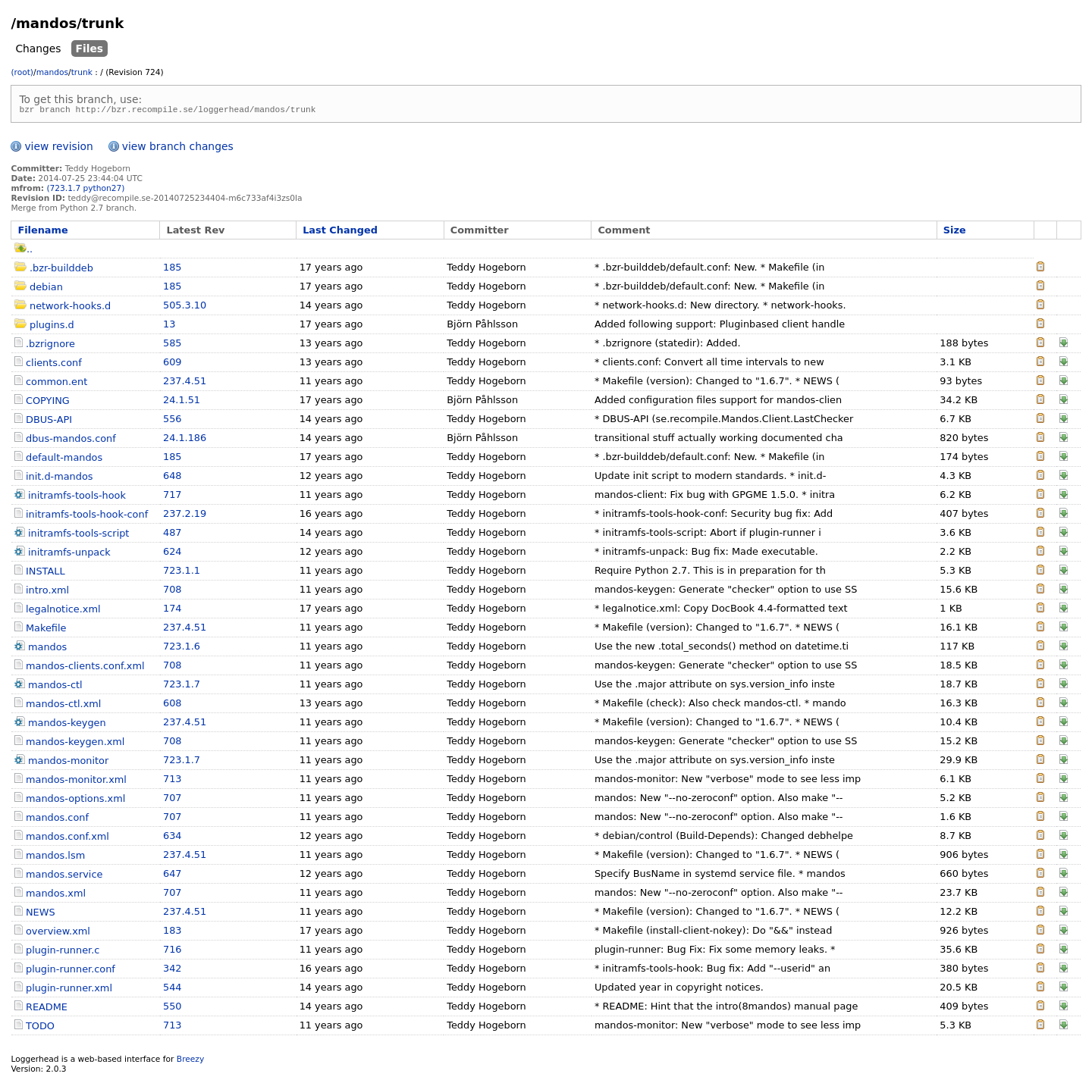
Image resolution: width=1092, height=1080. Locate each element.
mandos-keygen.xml (75, 744)
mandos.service (64, 876)
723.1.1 (181, 572)
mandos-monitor (68, 763)
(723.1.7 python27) (85, 191)
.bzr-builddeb (61, 270)
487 (172, 534)
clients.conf (54, 365)
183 (172, 932)
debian (46, 289)
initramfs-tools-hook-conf (87, 516)
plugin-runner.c (62, 952)
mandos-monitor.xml (76, 781)
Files (90, 48)
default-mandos (64, 459)
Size (954, 232)
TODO (40, 1028)
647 (172, 875)
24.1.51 (181, 402)
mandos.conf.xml (67, 838)
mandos (52, 72)
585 (172, 345)
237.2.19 (184, 515)
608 (172, 705)
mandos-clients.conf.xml (85, 668)
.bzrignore (50, 346)
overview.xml (58, 933)
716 (172, 951)
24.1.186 (184, 440)
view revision (58, 148)
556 (172, 421)
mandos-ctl (55, 687)
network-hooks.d (70, 308)
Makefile (46, 630)
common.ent (56, 384)
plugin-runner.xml (69, 990)
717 (172, 496)
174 (172, 610)
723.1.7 (181, 686)
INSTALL (45, 573)
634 (172, 838)
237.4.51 (184, 383)
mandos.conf (57, 819)
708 (172, 591)
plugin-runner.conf (70, 971)
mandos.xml (56, 895)
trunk (82, 72)
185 (172, 269)
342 (172, 970)
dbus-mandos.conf (71, 440)
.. (23, 251)
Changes (38, 48)
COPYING (48, 403)
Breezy (190, 1061)
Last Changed (340, 232)
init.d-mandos (59, 478)
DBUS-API (49, 421)
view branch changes (178, 148)
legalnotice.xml (63, 611)
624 (172, 553)
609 (172, 364)
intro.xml (47, 592)
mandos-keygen (67, 725)
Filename (42, 232)
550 (172, 1008)
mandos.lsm (55, 857)
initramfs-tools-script (78, 535)
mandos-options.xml (75, 800)
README (46, 1009)
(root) (22, 72)
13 (169, 326)
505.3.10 (184, 307)
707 (172, 800)
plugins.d (52, 327)
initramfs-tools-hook (77, 497)
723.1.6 (181, 648)
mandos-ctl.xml (63, 706)
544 (172, 989)
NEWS (40, 914)
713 (172, 781)
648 (172, 478)
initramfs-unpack (69, 554)
